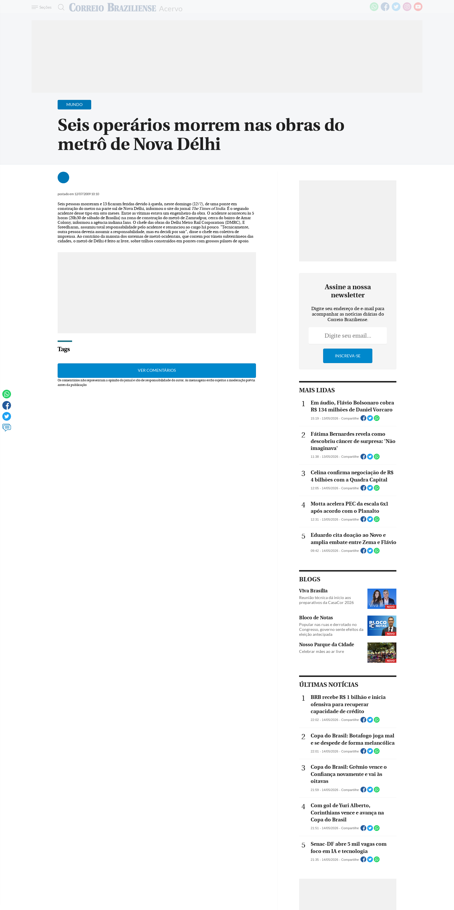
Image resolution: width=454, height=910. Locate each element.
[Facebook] (385, 10)
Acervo (170, 8)
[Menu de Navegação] (42, 7)
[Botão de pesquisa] (59, 7)
